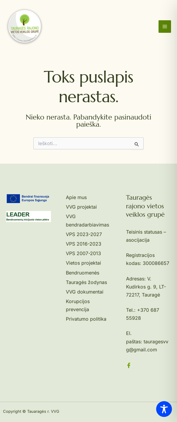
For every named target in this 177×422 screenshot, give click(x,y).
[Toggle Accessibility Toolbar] (164, 409)
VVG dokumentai (84, 292)
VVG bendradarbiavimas (87, 220)
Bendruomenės (82, 273)
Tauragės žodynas (86, 282)
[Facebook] (128, 365)
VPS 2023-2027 (84, 234)
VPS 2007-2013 (83, 253)
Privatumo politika (86, 319)
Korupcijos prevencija (78, 305)
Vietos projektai (83, 263)
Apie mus (76, 197)
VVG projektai (81, 207)
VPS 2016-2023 (83, 244)
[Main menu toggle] (165, 26)
